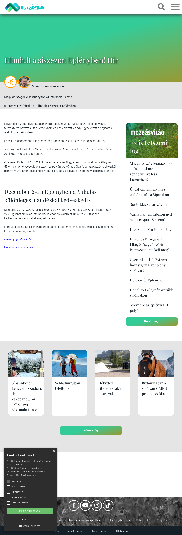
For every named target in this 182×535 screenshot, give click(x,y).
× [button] (53, 451)
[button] (30, 525)
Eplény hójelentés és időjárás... (19, 247)
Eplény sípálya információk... (18, 239)
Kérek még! (151, 321)
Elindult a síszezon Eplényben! (56, 105)
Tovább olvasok (28, 475)
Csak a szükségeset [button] (30, 519)
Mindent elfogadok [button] (30, 511)
